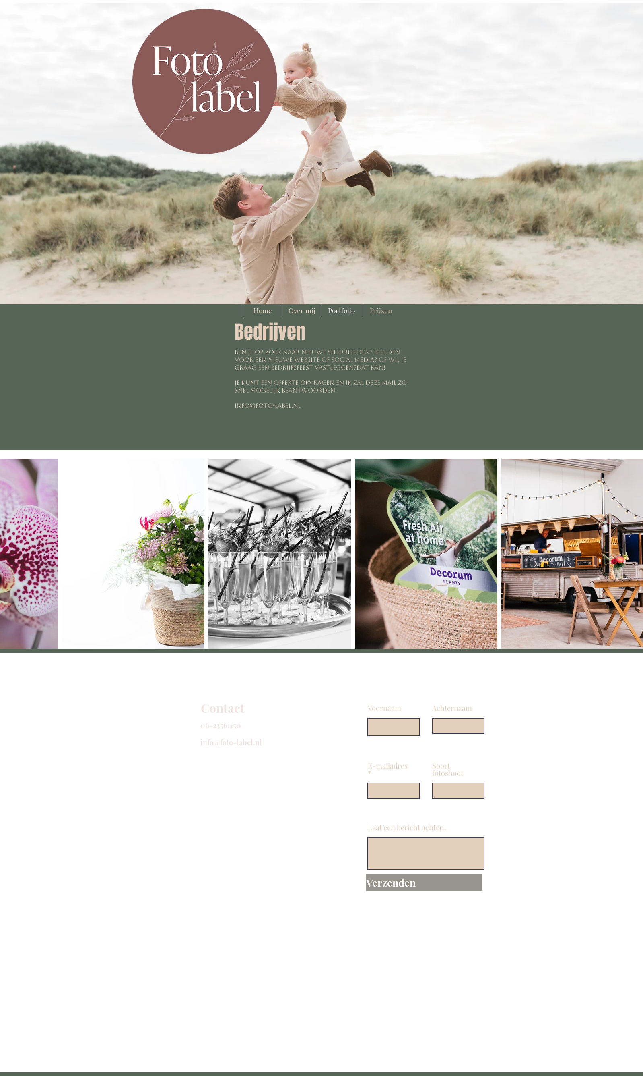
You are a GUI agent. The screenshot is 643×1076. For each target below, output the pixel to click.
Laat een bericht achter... (408, 827)
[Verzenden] (424, 882)
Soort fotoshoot (447, 769)
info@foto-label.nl (268, 405)
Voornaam (384, 708)
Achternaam (452, 708)
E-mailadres (388, 766)
